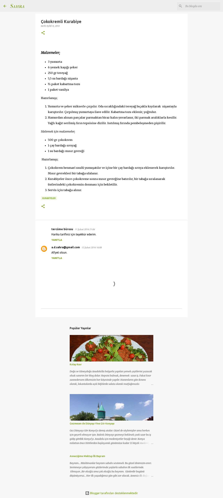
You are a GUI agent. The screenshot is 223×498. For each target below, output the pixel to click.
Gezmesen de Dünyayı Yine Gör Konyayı (92, 423)
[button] (43, 33)
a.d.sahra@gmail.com (65, 247)
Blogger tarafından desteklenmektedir (111, 493)
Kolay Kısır (76, 364)
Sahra (17, 6)
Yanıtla (56, 240)
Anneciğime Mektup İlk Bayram (87, 456)
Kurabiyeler (49, 198)
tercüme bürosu (62, 229)
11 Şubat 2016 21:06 (85, 229)
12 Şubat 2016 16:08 (91, 247)
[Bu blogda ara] (202, 6)
